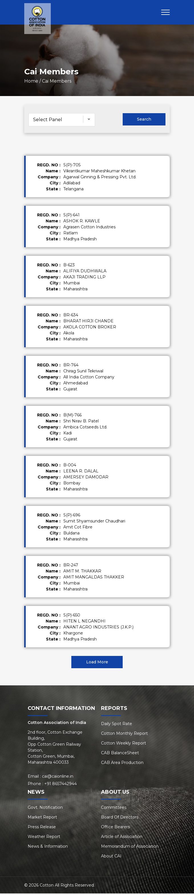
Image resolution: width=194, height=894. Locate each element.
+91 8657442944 (60, 784)
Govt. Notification (45, 808)
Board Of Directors (119, 817)
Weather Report (44, 837)
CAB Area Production (122, 763)
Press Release (42, 827)
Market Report (42, 817)
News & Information (48, 846)
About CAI (111, 856)
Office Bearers (115, 827)
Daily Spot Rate (116, 724)
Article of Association (121, 837)
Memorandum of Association (130, 846)
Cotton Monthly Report (124, 734)
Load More (97, 662)
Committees (113, 808)
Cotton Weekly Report (123, 743)
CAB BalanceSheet (120, 753)
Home (31, 81)
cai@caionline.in (57, 776)
